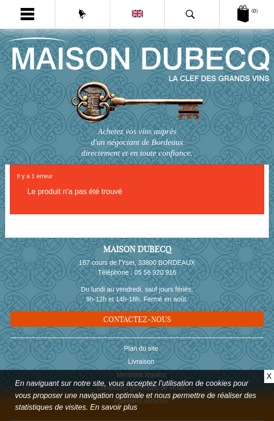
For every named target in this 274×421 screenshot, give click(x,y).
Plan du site (141, 348)
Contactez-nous (137, 319)
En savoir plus (113, 407)
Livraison (141, 361)
